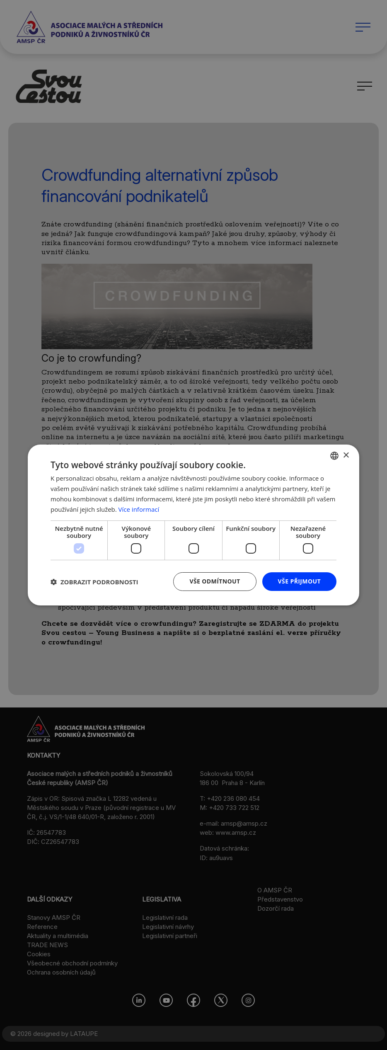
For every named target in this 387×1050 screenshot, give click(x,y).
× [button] (346, 455)
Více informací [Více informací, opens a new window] (139, 509)
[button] (94, 582)
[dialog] (193, 525)
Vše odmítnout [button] (214, 581)
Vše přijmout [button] (299, 581)
